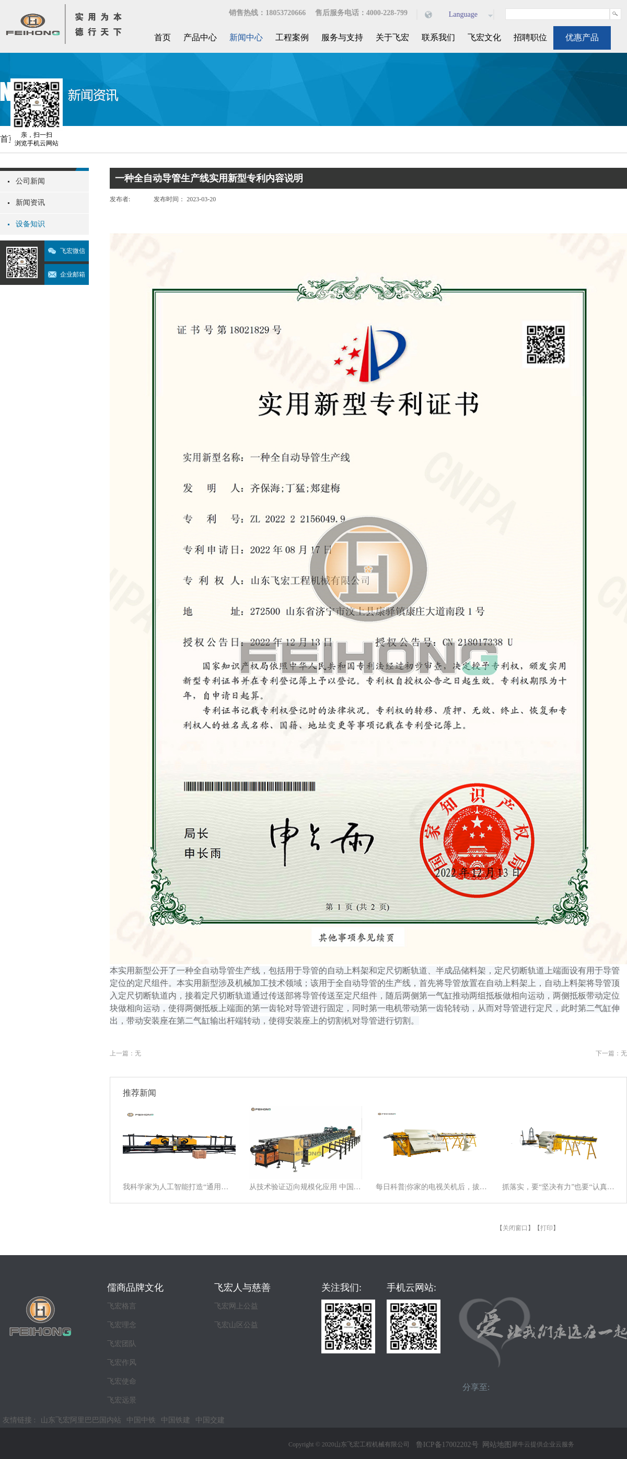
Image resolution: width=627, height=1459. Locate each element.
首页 (162, 37)
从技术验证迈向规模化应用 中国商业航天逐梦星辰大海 (305, 1187)
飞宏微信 (72, 251)
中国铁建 (175, 1420)
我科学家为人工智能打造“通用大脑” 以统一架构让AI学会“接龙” (179, 1187)
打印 (546, 1228)
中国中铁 (141, 1420)
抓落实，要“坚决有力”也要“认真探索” (558, 1187)
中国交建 (210, 1420)
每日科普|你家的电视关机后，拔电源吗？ (432, 1187)
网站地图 (495, 1445)
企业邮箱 (72, 274)
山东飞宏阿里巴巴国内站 (81, 1420)
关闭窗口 (515, 1228)
